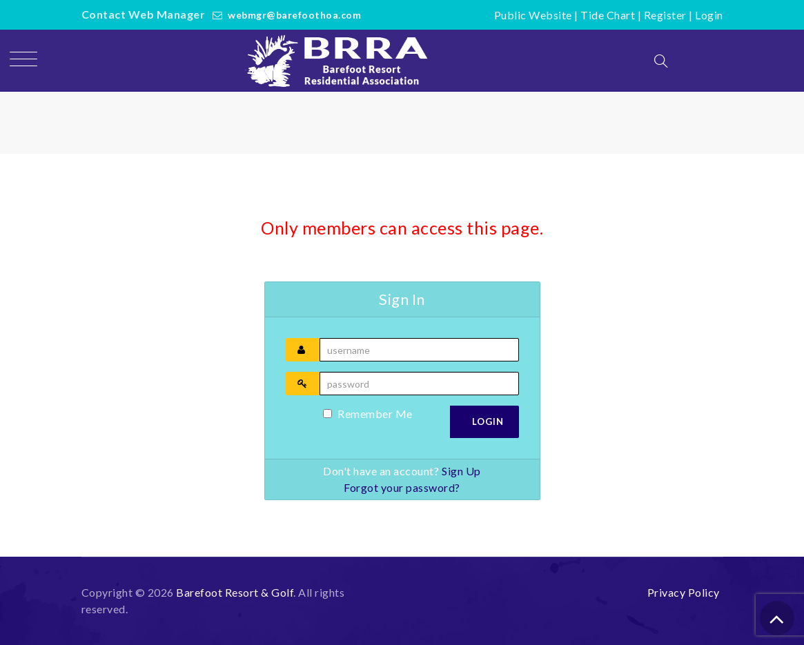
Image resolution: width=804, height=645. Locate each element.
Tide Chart (607, 14)
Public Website (533, 14)
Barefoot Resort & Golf (234, 592)
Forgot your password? (402, 487)
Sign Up (461, 470)
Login (709, 14)
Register (665, 14)
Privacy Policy (683, 592)
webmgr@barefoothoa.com (294, 15)
